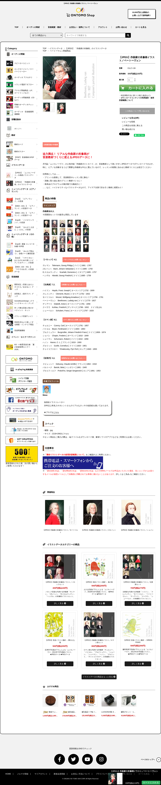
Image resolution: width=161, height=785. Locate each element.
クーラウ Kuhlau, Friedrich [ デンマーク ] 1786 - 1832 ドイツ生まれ (72, 307)
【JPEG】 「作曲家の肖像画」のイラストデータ (86, 48)
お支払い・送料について (79, 27)
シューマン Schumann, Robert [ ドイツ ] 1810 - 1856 (65, 339)
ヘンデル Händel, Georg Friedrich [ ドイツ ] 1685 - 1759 (67, 275)
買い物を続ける (128, 129)
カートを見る (140, 27)
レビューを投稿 (128, 122)
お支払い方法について (80, 774)
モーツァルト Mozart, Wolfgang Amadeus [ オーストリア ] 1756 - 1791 (73, 297)
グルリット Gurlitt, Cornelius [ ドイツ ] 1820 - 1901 (65, 346)
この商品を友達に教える (132, 125)
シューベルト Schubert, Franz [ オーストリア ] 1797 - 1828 (68, 311)
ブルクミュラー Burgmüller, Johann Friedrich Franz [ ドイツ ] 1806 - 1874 (74, 332)
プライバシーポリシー (105, 774)
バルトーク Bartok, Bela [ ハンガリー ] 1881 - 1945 (65, 367)
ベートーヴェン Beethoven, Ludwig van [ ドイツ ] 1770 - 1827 (69, 300)
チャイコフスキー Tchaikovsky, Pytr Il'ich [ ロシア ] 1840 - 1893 (70, 349)
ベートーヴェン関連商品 (60, 51)
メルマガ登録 (22, 774)
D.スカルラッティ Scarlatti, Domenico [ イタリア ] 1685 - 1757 (69, 272)
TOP (17, 27)
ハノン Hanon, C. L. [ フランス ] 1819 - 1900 (62, 342)
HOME (8, 774)
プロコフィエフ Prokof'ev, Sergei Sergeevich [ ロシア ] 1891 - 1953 (71, 371)
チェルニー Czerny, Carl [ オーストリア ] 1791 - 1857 (66, 325)
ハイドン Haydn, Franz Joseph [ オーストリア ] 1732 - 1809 (68, 290)
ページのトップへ (151, 760)
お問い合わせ (121, 27)
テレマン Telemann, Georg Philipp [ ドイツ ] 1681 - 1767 (67, 265)
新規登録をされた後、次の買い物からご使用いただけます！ (22, 456)
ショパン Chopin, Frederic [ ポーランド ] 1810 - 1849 (66, 336)
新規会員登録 (59, 774)
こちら (127, 474)
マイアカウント (41, 774)
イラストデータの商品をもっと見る (99, 677)
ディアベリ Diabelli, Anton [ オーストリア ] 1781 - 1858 (66, 304)
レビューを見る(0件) (130, 118)
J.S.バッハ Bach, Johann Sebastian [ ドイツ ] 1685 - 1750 (68, 269)
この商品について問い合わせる (137, 111)
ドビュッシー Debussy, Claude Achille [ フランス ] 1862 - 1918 (70, 364)
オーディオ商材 (33, 27)
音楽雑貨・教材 (54, 27)
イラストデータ (56, 48)
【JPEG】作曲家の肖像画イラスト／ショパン (136, 530)
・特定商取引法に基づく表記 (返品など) (134, 95)
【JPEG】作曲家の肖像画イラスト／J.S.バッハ (98, 530)
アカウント (102, 27)
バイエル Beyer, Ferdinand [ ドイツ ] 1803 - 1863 (64, 329)
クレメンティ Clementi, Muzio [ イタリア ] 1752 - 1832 (66, 294)
